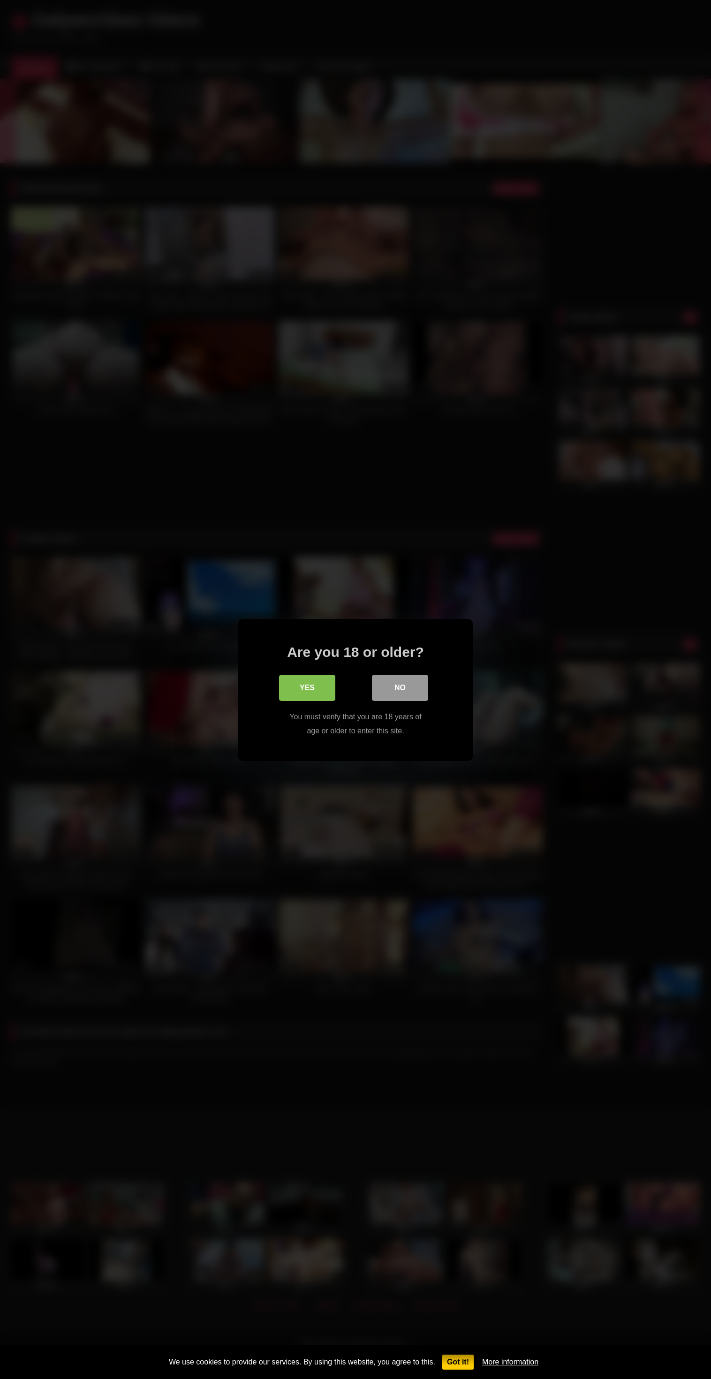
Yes (307, 687)
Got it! (458, 1362)
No (400, 687)
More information (510, 1362)
